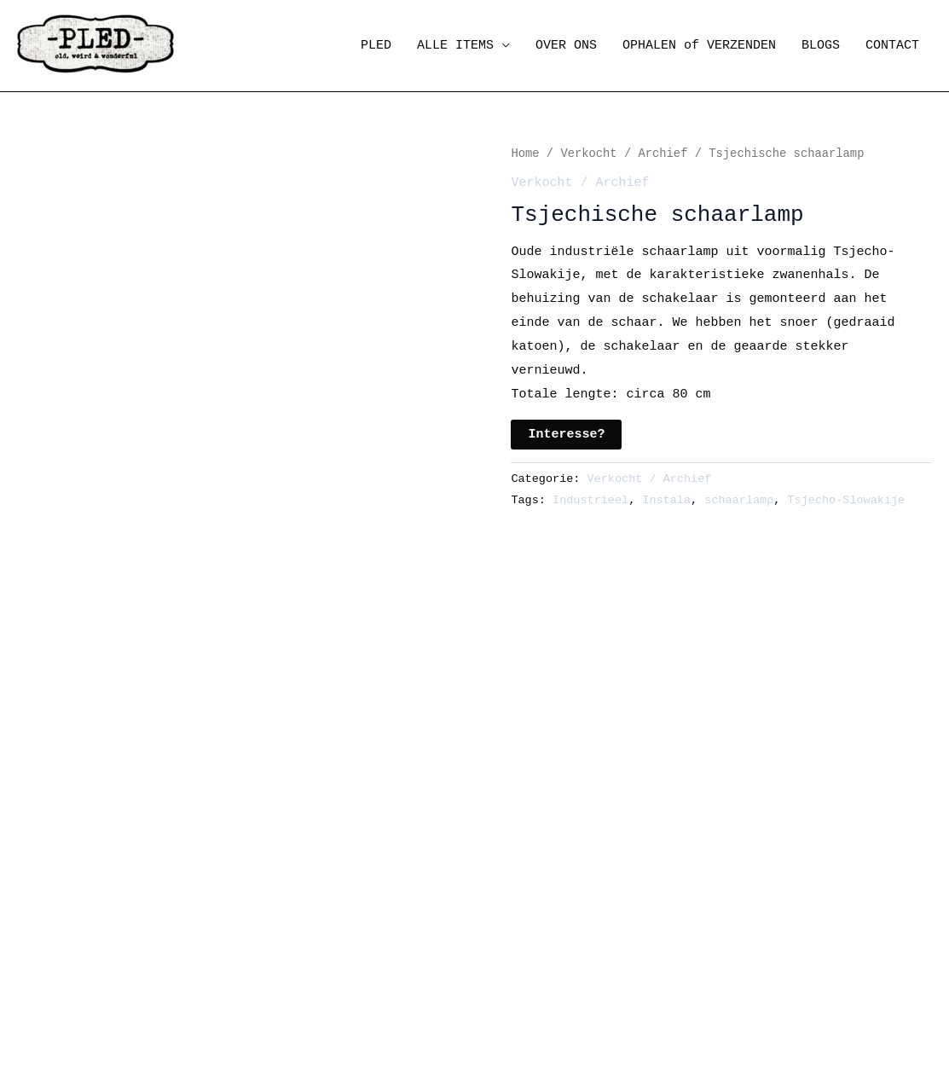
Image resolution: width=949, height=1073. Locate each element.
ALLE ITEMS (455, 45)
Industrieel (590, 500)
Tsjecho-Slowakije (847, 500)
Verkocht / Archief (623, 154)
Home (525, 154)
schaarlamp (738, 500)
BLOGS (820, 45)
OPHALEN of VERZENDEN (699, 45)
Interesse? (566, 434)
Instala (666, 500)
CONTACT (892, 45)
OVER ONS (566, 45)
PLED (376, 45)
